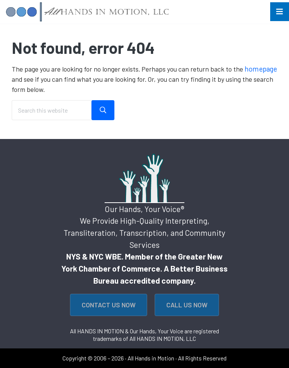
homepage (261, 68)
